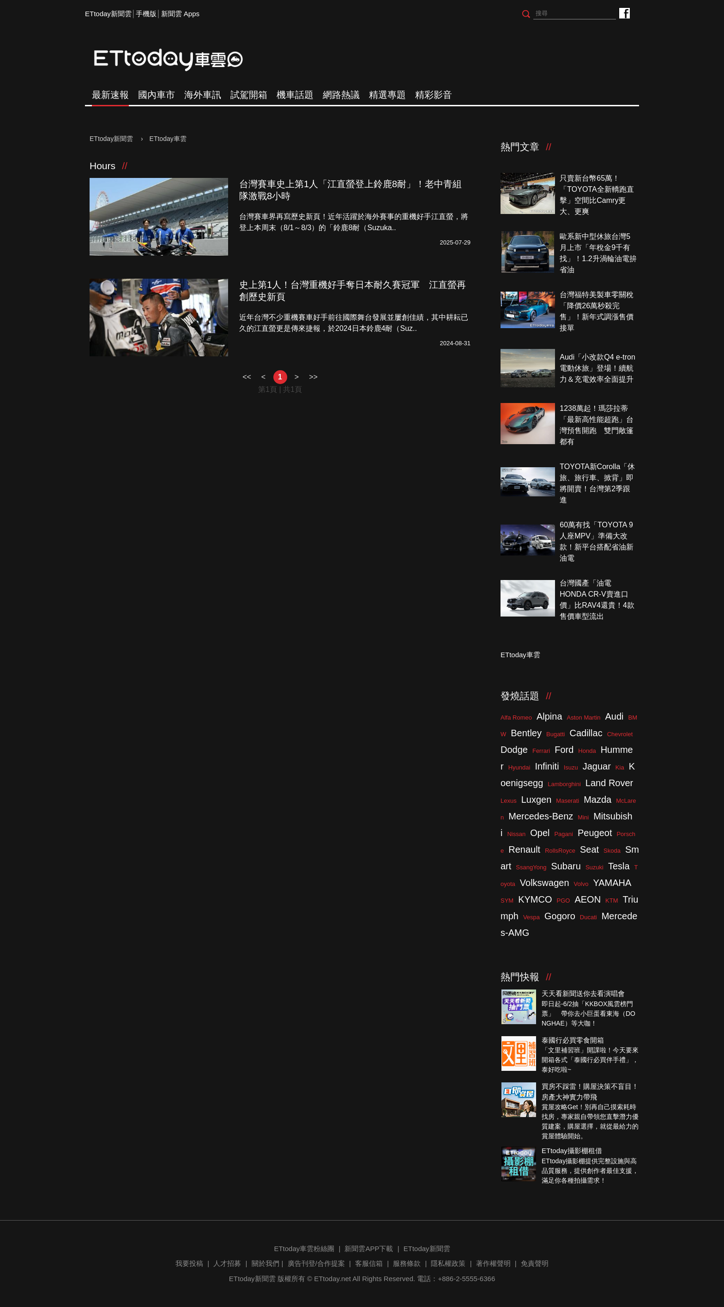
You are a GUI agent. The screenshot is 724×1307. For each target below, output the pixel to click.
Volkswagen (544, 883)
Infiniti (547, 766)
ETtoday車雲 (177, 60)
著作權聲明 (493, 1263)
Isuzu (571, 767)
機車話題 (295, 95)
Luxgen (536, 799)
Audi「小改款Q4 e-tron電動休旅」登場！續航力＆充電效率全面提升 (597, 368)
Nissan (516, 834)
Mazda (597, 799)
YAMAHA (612, 883)
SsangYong (531, 867)
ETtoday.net (332, 1279)
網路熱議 (341, 95)
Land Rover (609, 783)
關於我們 (265, 1263)
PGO (563, 900)
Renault (524, 849)
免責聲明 (535, 1263)
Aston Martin (584, 717)
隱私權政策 (448, 1263)
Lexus (509, 800)
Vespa (531, 917)
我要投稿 (189, 1263)
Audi (614, 716)
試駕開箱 (248, 95)
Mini (583, 817)
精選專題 (387, 95)
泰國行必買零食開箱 (573, 1040)
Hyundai (519, 767)
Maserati (567, 800)
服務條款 (407, 1263)
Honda (587, 750)
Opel (539, 833)
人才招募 (227, 1263)
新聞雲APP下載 (368, 1248)
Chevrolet (620, 734)
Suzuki (594, 867)
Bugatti (555, 734)
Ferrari (541, 750)
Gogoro (559, 916)
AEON (587, 899)
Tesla (619, 866)
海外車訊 (202, 95)
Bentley (526, 733)
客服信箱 (369, 1263)
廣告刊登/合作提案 (316, 1263)
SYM (507, 900)
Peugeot (595, 833)
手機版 (146, 14)
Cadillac (585, 733)
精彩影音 (433, 95)
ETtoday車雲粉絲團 (624, 12)
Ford (564, 750)
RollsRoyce (560, 850)
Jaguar (597, 766)
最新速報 (110, 95)
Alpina (549, 716)
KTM (611, 900)
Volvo (581, 883)
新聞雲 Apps (180, 14)
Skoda (612, 850)
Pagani (563, 834)
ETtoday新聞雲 (108, 14)
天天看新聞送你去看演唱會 (583, 993)
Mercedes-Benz (540, 816)
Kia (619, 767)
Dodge (514, 750)
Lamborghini (564, 784)
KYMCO (535, 899)
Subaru (566, 866)
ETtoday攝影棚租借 (572, 1150)
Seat (589, 849)
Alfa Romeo (516, 717)
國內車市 (156, 95)
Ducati (588, 917)
